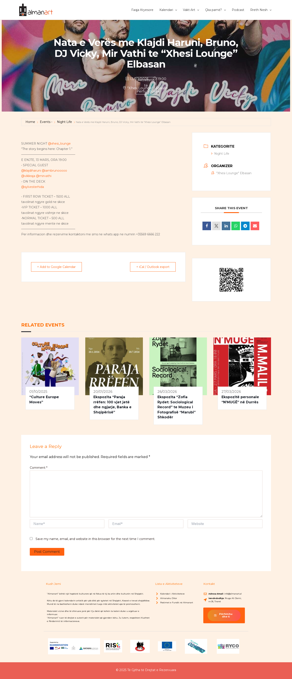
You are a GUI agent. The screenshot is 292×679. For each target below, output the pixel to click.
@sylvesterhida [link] (32, 187)
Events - (46, 122)
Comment (38, 468)
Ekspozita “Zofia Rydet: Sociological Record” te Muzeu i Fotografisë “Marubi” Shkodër (176, 407)
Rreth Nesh (260, 9)
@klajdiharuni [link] (31, 170)
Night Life (64, 122)
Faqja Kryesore (142, 10)
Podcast (238, 10)
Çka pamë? (215, 9)
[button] (175, 9)
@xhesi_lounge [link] (59, 143)
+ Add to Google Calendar (56, 267)
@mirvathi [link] (43, 176)
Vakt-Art (191, 9)
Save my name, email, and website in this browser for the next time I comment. (95, 539)
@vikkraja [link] (28, 176)
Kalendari (168, 9)
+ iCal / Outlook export (152, 267)
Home (30, 122)
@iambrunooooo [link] (54, 170)
